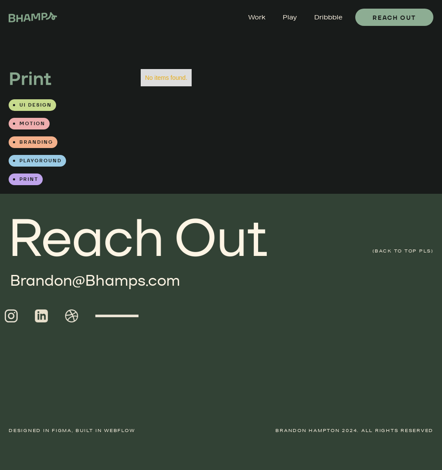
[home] (33, 17)
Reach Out (394, 18)
